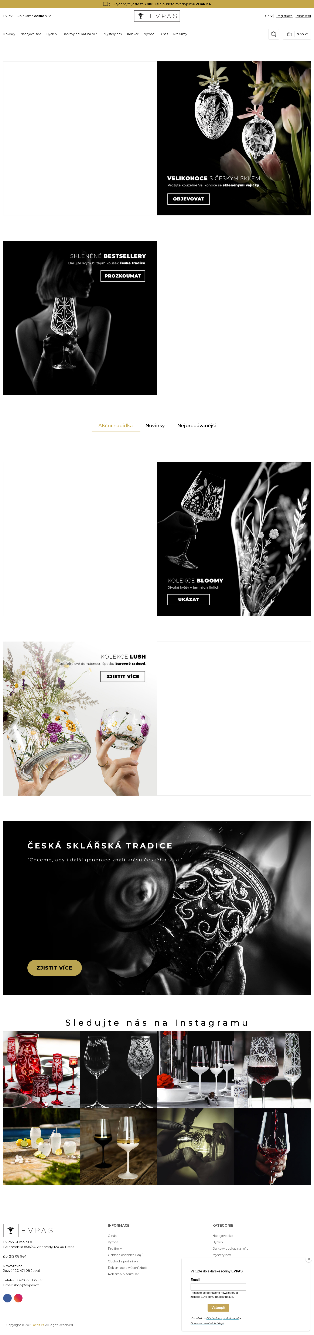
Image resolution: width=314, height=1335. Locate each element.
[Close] (309, 1259)
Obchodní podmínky (123, 1261)
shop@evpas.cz (26, 1285)
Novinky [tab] (155, 425)
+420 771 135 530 (30, 1280)
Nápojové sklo (222, 1236)
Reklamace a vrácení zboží (127, 1268)
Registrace (284, 16)
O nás (164, 34)
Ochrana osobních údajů (125, 1255)
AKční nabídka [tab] (115, 425)
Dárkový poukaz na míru (230, 1248)
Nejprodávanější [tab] (196, 425)
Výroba (149, 34)
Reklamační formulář (123, 1274)
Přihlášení (303, 16)
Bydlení (217, 1242)
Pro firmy (180, 34)
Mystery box (221, 1255)
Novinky (9, 34)
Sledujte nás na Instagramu (157, 1023)
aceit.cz (38, 1325)
